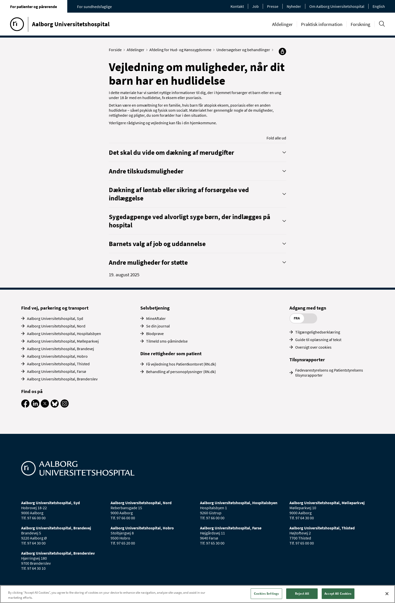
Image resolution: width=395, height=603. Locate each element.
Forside (116, 50)
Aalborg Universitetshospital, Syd (55, 318)
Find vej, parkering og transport (54, 308)
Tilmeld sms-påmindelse (167, 341)
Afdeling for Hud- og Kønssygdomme (181, 50)
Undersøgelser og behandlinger (244, 50)
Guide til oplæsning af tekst (318, 339)
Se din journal (158, 325)
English (379, 6)
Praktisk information (321, 24)
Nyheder (294, 6)
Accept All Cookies (337, 593)
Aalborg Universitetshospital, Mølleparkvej (63, 341)
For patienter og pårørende (33, 6)
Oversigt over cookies (313, 347)
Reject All (302, 593)
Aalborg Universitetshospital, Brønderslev (62, 378)
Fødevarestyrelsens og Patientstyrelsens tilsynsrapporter (329, 373)
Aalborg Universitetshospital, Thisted (58, 363)
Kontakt (237, 6)
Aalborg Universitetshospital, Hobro (57, 356)
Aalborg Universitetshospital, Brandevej (60, 348)
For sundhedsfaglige (94, 6)
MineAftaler (156, 318)
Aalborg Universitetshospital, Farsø (56, 371)
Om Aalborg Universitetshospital (336, 6)
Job (255, 6)
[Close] (386, 593)
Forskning (360, 24)
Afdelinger (282, 24)
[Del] (282, 51)
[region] (197, 594)
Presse (272, 6)
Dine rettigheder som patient (171, 353)
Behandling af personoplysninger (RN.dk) (181, 371)
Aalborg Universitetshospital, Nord (56, 325)
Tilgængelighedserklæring (317, 332)
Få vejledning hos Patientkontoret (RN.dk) (181, 364)
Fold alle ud (276, 137)
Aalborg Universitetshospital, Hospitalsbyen (64, 333)
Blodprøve (155, 333)
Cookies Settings (266, 593)
